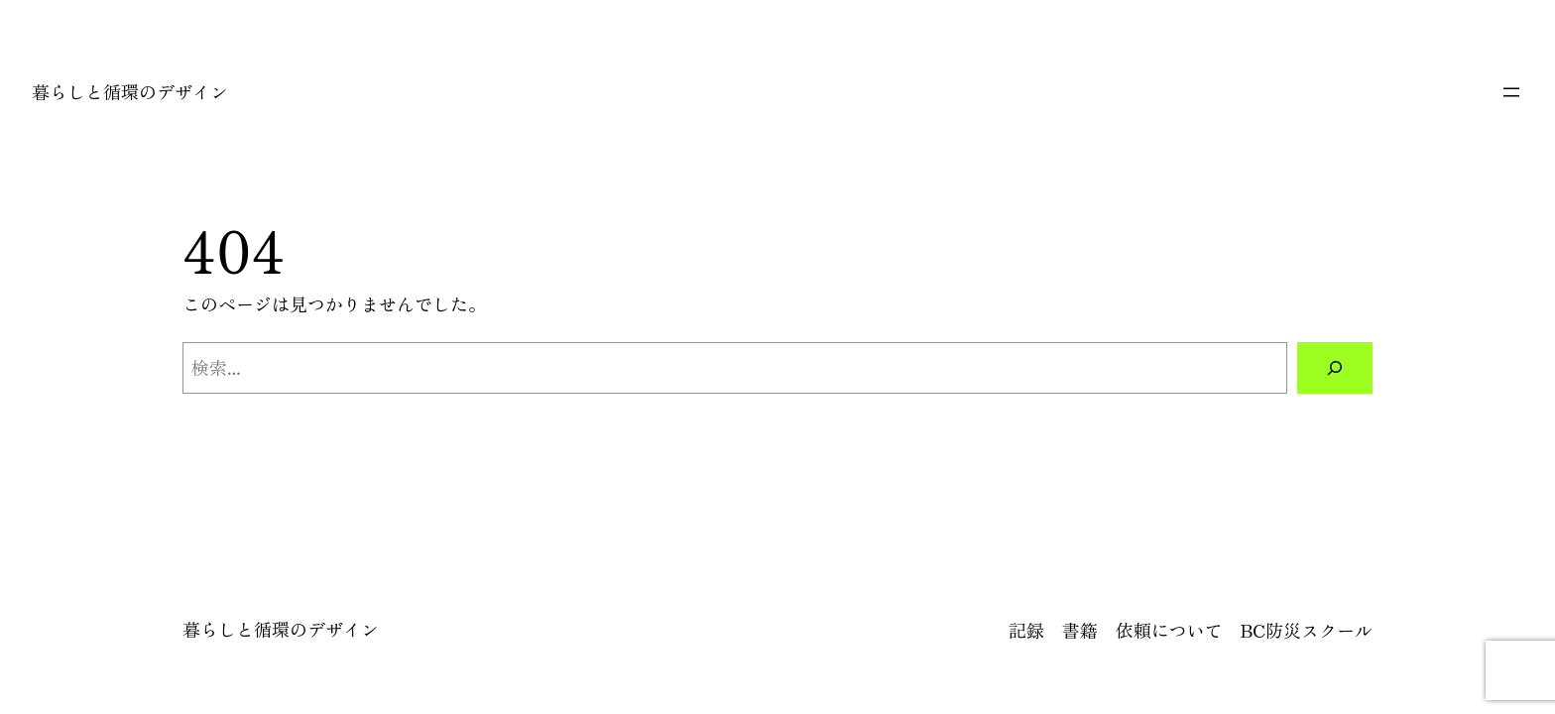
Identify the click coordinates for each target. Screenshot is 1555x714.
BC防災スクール (1307, 630)
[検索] (1335, 368)
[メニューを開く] (1511, 92)
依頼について (1169, 630)
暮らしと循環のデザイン (130, 91)
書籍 (1080, 630)
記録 (1026, 630)
